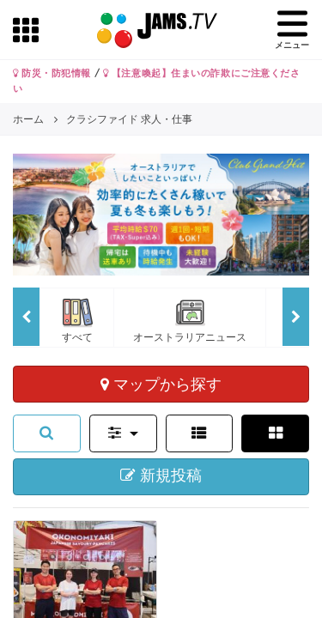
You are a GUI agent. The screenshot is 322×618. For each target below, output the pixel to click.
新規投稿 (161, 475)
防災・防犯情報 (52, 73)
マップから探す (161, 383)
